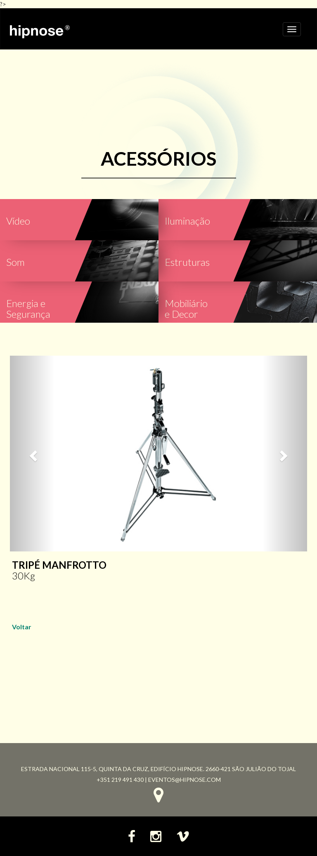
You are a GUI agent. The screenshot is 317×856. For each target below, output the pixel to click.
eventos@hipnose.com (184, 779)
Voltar (21, 627)
